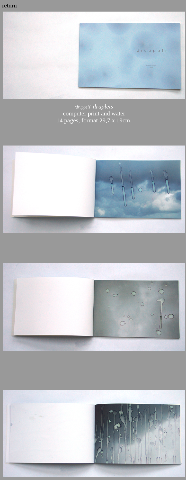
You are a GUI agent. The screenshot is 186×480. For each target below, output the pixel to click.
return (9, 5)
